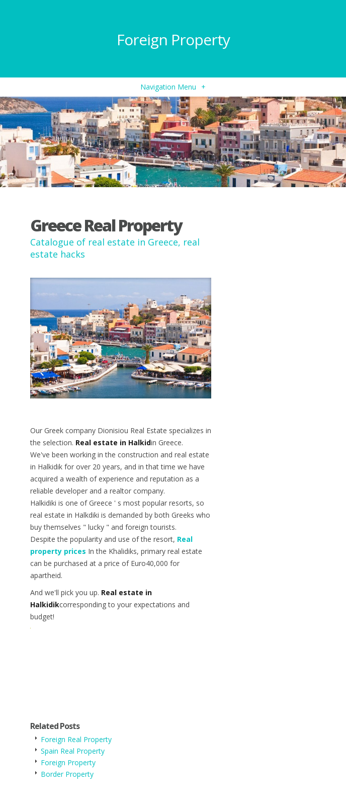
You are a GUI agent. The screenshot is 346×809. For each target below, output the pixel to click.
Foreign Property (173, 39)
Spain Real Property (73, 751)
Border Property (67, 774)
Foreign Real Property (76, 739)
